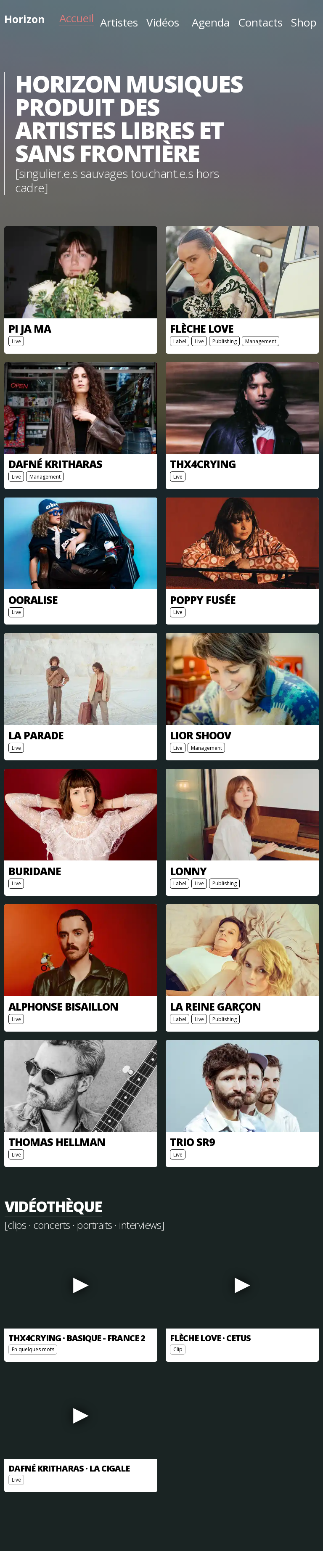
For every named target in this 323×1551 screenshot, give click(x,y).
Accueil (76, 18)
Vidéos (162, 22)
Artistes (119, 22)
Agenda (211, 22)
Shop (304, 22)
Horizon (24, 19)
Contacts (260, 22)
